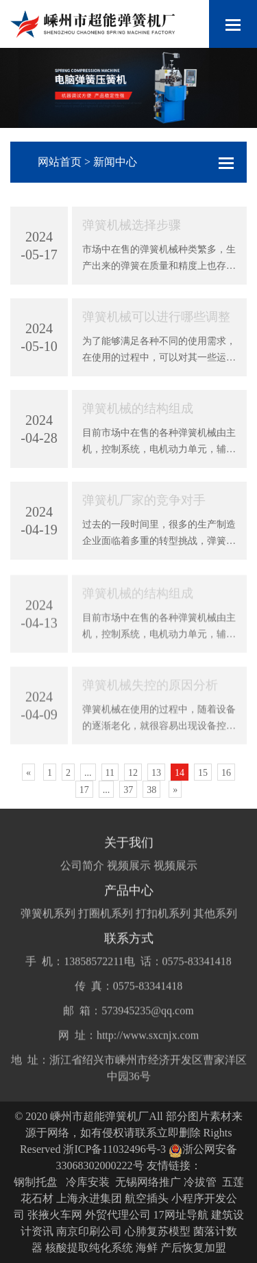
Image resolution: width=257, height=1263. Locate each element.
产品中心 (129, 909)
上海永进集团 (89, 1198)
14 (179, 773)
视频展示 (129, 884)
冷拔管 (200, 1182)
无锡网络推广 (148, 1182)
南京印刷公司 (89, 1231)
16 (226, 773)
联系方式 (129, 957)
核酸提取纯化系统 (89, 1247)
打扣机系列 (163, 932)
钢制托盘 (36, 1182)
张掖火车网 (54, 1215)
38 (151, 790)
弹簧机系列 (48, 932)
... (88, 773)
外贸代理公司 (118, 1215)
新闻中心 (115, 162)
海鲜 (147, 1247)
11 (110, 773)
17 (84, 790)
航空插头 (147, 1198)
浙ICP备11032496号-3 (114, 1149)
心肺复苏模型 (158, 1231)
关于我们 (129, 861)
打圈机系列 (105, 932)
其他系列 (215, 932)
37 (128, 790)
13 (156, 773)
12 (133, 773)
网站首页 (60, 162)
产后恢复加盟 (193, 1247)
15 (203, 773)
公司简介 (82, 884)
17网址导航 (181, 1215)
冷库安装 (88, 1182)
